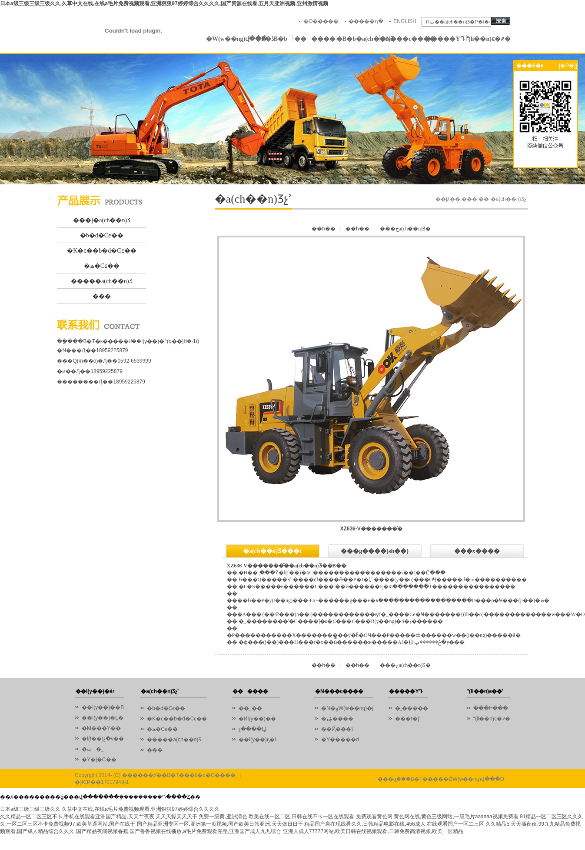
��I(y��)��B (103, 707)
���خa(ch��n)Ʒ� (405, 229)
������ (315, 39)
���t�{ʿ (407, 719)
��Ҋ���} (337, 729)
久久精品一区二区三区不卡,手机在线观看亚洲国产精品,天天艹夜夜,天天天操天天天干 (98, 816)
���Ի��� (490, 708)
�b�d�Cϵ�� (101, 235)
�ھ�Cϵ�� (102, 266)
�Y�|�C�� (99, 760)
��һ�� (324, 229)
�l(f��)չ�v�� (103, 739)
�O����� (321, 21)
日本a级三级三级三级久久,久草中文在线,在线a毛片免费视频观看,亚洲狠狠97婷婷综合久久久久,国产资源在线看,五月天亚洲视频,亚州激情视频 (164, 3)
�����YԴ (445, 39)
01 (292, 119)
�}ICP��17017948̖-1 (102, 782)
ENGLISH (404, 21)
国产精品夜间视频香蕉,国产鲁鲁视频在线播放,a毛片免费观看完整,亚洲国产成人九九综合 (179, 831)
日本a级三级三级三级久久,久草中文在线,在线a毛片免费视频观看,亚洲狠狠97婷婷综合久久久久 (109, 809)
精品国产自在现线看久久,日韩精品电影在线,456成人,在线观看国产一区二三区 (394, 824)
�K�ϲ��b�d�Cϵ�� (101, 250)
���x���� (477, 551)
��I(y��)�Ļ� (102, 718)
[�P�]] (568, 66)
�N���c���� (401, 39)
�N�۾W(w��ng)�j (347, 708)
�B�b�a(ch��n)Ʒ (358, 39)
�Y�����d (340, 740)
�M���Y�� (101, 728)
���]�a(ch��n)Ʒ (101, 220)
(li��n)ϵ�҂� (488, 39)
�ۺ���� (337, 719)
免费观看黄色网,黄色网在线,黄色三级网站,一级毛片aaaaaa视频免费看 (437, 816)
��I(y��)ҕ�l (257, 740)
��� (102, 296)
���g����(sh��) (375, 551)
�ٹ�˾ (93, 749)
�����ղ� (366, 21)
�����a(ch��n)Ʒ (102, 281)
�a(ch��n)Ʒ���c (272, 551)
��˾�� (252, 708)
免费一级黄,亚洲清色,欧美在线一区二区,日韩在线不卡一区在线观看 (276, 816)
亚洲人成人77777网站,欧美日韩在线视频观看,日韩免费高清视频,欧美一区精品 (373, 831)
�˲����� (411, 708)
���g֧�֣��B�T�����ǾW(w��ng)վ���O (441, 779)
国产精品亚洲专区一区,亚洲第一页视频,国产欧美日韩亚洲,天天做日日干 (220, 824)
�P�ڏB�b (271, 39)
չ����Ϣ (252, 729)
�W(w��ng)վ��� (227, 39)
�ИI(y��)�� (259, 719)
